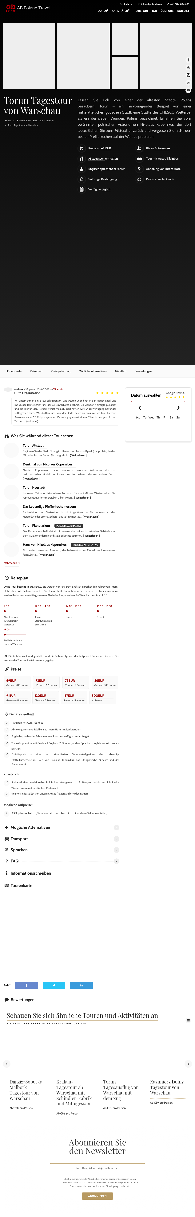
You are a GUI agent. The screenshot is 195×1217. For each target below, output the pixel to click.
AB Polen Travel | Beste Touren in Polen (35, 120)
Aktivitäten (120, 10)
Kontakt (183, 11)
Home (8, 120)
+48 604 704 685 (179, 4)
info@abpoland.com (151, 4)
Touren (102, 10)
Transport (140, 11)
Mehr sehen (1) (12, 563)
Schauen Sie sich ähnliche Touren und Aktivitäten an (82, 1016)
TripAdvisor (59, 389)
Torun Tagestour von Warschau (23, 125)
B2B (154, 11)
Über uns (167, 11)
